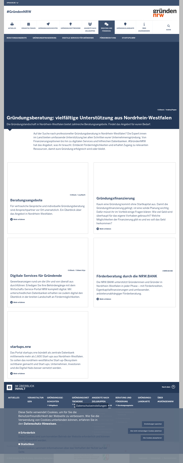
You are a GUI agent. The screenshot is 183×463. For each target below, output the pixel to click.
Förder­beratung (108, 38)
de (16, 3)
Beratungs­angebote (17, 38)
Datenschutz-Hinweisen (40, 423)
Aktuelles (13, 397)
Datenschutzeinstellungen (91, 405)
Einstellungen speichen (153, 424)
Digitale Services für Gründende (78, 38)
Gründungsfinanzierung (44, 38)
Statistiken (27, 444)
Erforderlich (28, 432)
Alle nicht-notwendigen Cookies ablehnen (146, 431)
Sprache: (10, 3)
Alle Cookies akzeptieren (152, 438)
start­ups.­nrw (128, 38)
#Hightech (53, 405)
